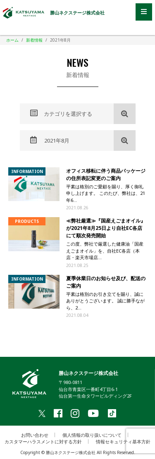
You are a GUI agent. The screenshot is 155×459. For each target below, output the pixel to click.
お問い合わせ (34, 435)
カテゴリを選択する (61, 113)
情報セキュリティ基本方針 (123, 441)
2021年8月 (49, 140)
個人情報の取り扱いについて (92, 435)
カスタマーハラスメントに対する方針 (43, 441)
